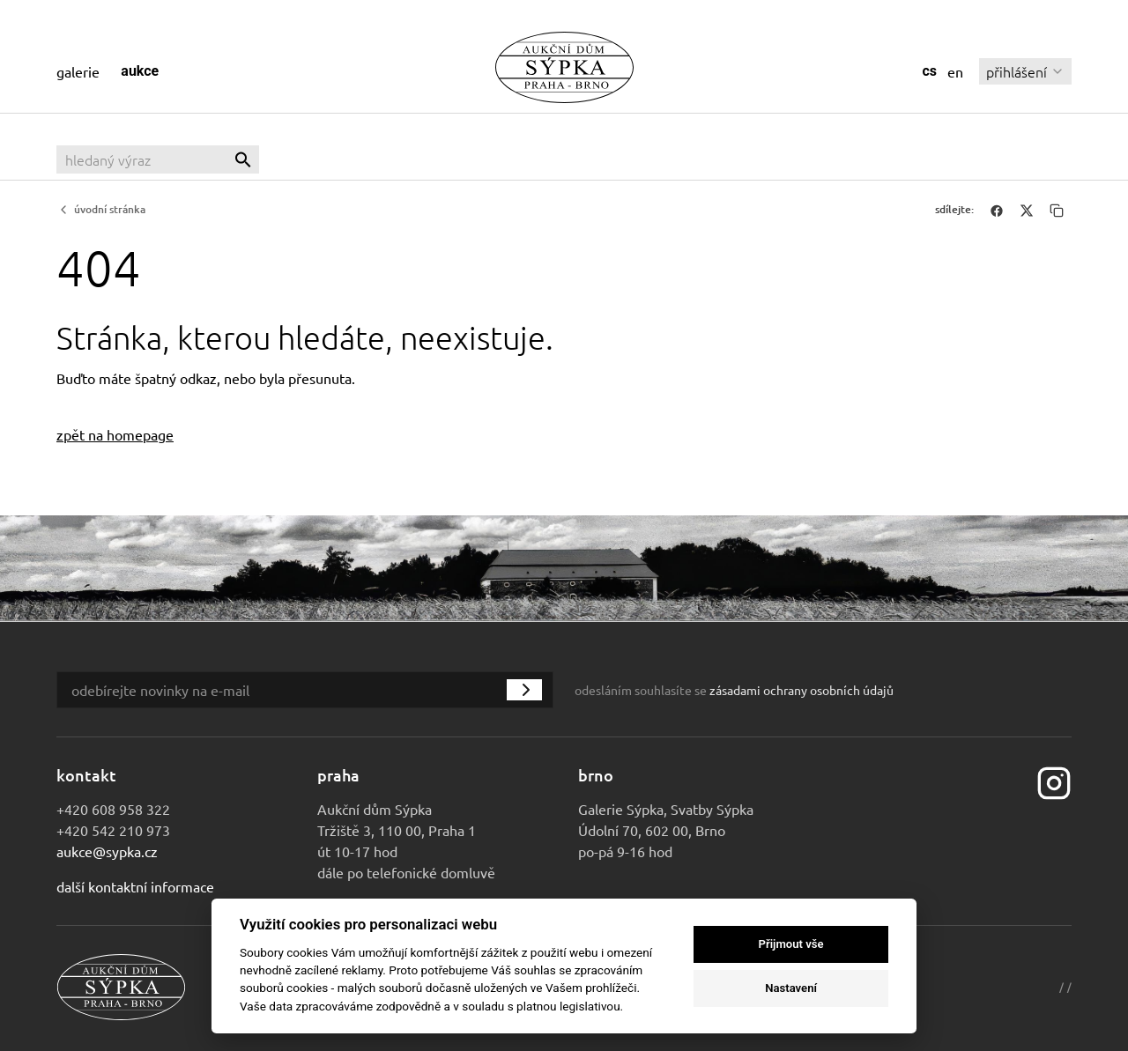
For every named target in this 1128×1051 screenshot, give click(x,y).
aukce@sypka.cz (107, 851)
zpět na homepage (115, 434)
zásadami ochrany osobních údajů (801, 690)
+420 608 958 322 (113, 809)
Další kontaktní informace (135, 886)
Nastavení (791, 988)
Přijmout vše (791, 944)
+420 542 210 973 (113, 830)
